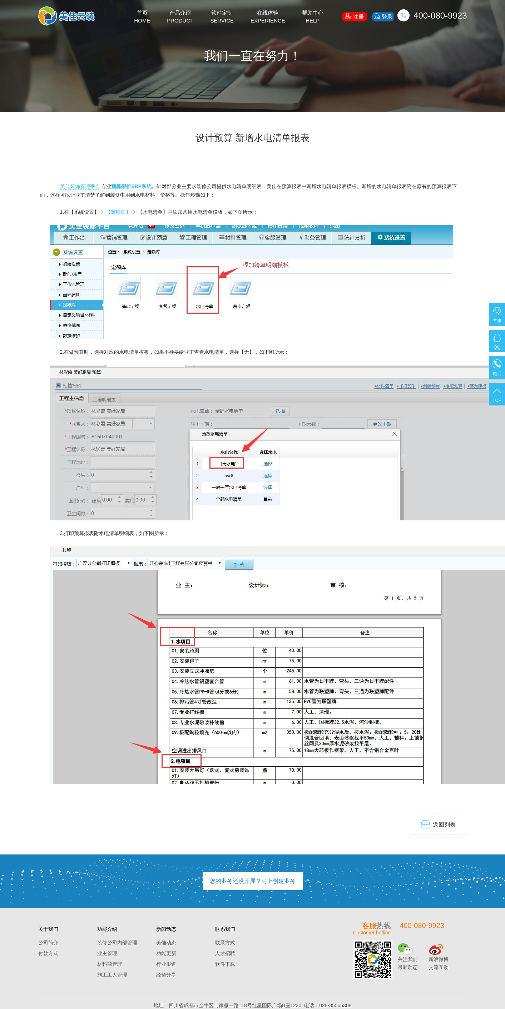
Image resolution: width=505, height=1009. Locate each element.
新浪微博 (439, 959)
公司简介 (48, 942)
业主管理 (107, 953)
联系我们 (225, 929)
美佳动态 (166, 942)
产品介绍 (180, 17)
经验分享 (166, 975)
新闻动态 (166, 929)
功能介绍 (107, 929)
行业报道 (166, 964)
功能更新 (166, 953)
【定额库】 (118, 212)
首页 (142, 17)
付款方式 (48, 953)
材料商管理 (109, 964)
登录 (383, 16)
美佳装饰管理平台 (80, 186)
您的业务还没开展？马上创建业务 (253, 881)
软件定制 (222, 17)
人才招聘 (225, 953)
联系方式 (225, 942)
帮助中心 (312, 17)
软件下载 (225, 964)
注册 (354, 16)
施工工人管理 (112, 975)
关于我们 (48, 929)
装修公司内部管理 (117, 942)
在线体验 (268, 17)
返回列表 (438, 824)
